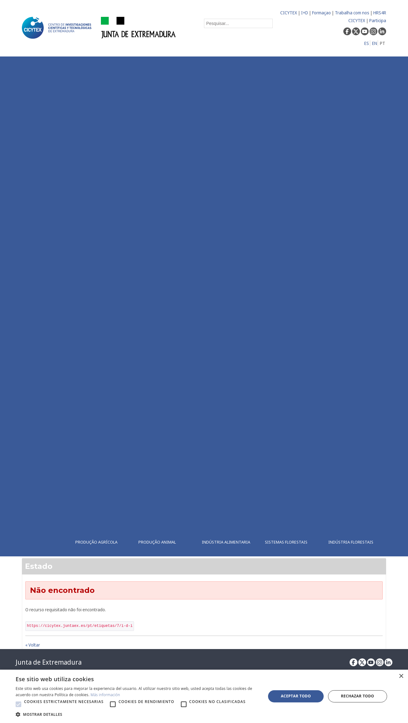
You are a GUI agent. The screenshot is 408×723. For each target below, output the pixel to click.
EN (374, 43)
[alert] (204, 696)
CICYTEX (288, 13)
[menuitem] (101, 306)
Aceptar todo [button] (296, 696)
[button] (18, 704)
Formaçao (321, 13)
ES (366, 43)
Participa (377, 20)
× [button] (401, 676)
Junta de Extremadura (49, 662)
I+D (304, 13)
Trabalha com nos (352, 13)
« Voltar (32, 645)
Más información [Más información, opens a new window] (105, 694)
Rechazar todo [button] (357, 696)
